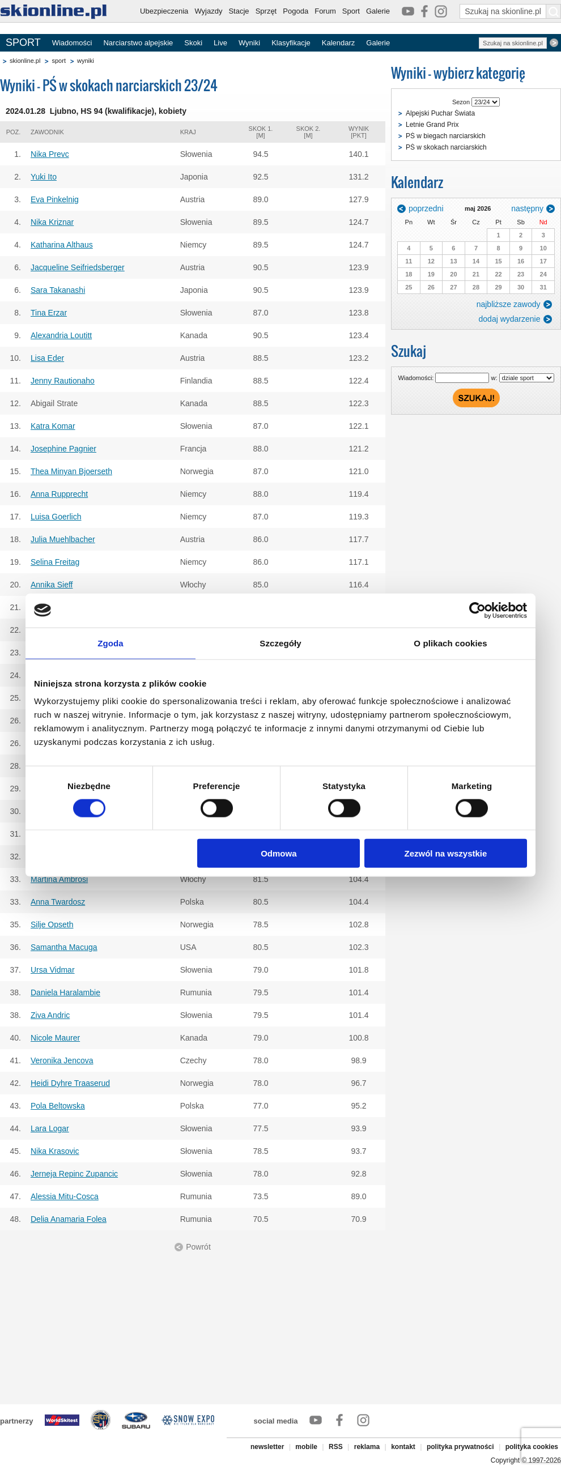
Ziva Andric (50, 1015)
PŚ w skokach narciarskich (446, 147)
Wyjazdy (208, 11)
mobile (306, 1447)
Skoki (193, 43)
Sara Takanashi (58, 290)
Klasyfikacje (291, 43)
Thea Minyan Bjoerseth (71, 471)
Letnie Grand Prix (432, 125)
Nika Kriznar (52, 222)
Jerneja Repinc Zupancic (74, 1173)
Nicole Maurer (55, 1037)
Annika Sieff (52, 584)
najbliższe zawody (509, 304)
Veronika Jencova (62, 1060)
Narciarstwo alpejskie (138, 43)
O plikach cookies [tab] (450, 642)
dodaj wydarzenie (510, 318)
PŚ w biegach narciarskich (446, 136)
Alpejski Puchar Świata (440, 113)
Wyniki (249, 43)
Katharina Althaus (62, 244)
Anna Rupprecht (59, 493)
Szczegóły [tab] (280, 642)
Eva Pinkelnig (55, 199)
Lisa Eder (47, 358)
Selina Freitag (55, 561)
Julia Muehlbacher (63, 539)
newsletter (267, 1447)
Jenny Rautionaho (63, 380)
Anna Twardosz (58, 901)
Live (220, 43)
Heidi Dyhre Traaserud (70, 1083)
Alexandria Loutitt (61, 335)
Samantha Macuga (64, 947)
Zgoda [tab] (110, 642)
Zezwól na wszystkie (446, 853)
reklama (367, 1447)
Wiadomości (72, 43)
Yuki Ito (44, 176)
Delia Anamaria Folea (69, 1219)
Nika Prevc (50, 154)
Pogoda (295, 11)
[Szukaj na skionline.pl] (553, 11)
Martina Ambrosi (59, 879)
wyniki (85, 60)
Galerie (378, 11)
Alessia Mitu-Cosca (65, 1196)
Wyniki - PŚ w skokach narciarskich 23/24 (109, 85)
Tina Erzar (49, 312)
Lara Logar (50, 1128)
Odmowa (278, 853)
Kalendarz (338, 43)
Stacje (238, 11)
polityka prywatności (460, 1447)
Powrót (198, 1246)
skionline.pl (25, 60)
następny (527, 208)
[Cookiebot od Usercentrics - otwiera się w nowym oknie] (477, 610)
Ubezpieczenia (164, 11)
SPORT (23, 42)
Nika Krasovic (55, 1151)
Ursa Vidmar (53, 969)
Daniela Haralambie (65, 992)
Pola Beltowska (58, 1105)
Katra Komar (53, 426)
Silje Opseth (52, 924)
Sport (351, 11)
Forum (325, 11)
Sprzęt (266, 11)
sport (58, 60)
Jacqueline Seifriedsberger (78, 267)
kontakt (403, 1447)
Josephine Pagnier (63, 448)
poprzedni (426, 208)
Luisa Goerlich (56, 516)
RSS (336, 1447)
